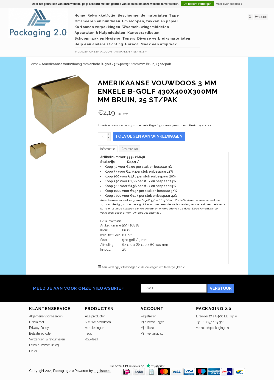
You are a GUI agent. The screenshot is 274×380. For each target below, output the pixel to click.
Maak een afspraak (159, 44)
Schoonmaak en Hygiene (97, 38)
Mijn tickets (148, 328)
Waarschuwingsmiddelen (145, 27)
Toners (128, 38)
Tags (88, 333)
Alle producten (95, 316)
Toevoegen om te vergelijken (161, 267)
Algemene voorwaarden (46, 316)
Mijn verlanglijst (151, 333)
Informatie (107, 149)
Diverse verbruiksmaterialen (163, 38)
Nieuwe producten (98, 322)
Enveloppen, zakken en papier (150, 21)
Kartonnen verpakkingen (97, 27)
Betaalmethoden (40, 333)
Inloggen (82, 51)
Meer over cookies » (229, 4)
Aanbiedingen (94, 328)
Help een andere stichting (99, 44)
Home (80, 15)
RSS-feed (91, 339)
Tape (174, 15)
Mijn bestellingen (152, 322)
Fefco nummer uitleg (44, 345)
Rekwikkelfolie (101, 15)
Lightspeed (102, 371)
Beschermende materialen (142, 15)
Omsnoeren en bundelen (97, 21)
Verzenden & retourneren (47, 339)
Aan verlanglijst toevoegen (118, 267)
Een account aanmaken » (113, 51)
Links (33, 351)
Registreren (148, 316)
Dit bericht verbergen (197, 4)
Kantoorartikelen (143, 33)
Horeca (132, 44)
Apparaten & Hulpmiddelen (100, 33)
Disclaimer (36, 322)
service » (140, 51)
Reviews (129, 149)
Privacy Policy (39, 328)
